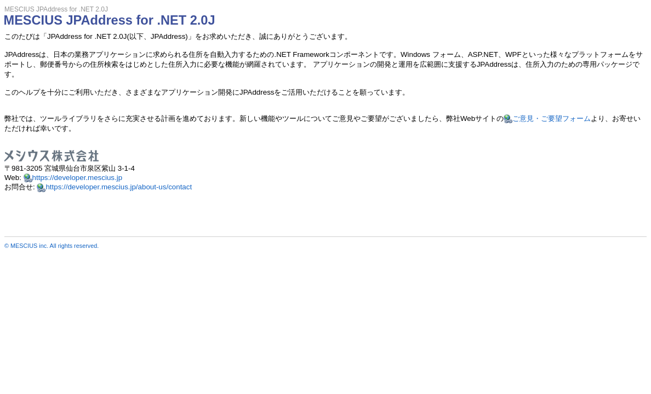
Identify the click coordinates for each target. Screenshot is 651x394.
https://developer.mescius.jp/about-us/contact (118, 187)
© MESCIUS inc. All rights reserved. (51, 245)
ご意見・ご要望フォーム (551, 118)
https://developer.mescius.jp (77, 177)
